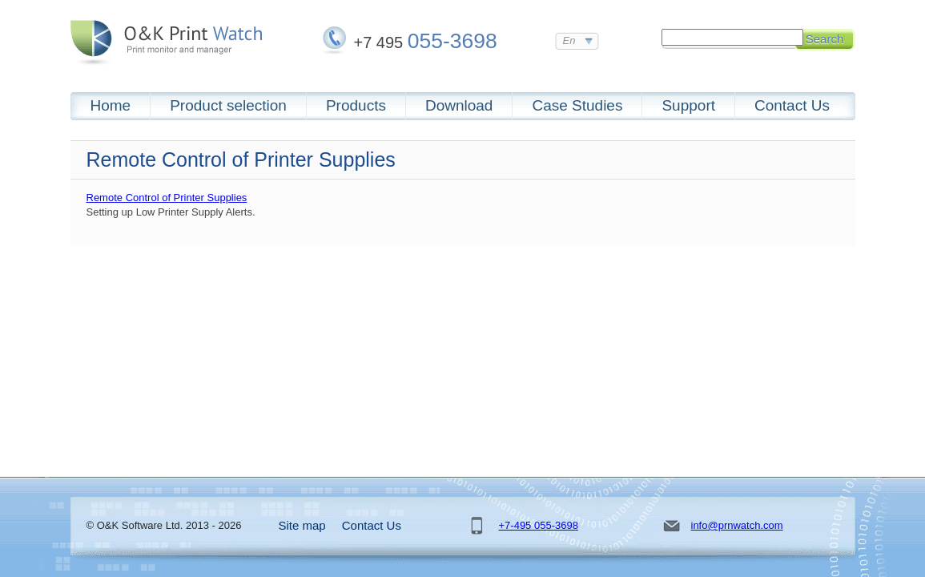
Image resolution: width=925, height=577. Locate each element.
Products (356, 105)
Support (688, 105)
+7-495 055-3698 (538, 525)
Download (459, 105)
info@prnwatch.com (737, 525)
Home (110, 105)
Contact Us (792, 105)
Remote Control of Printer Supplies (166, 198)
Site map (302, 525)
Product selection (228, 105)
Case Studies (577, 105)
